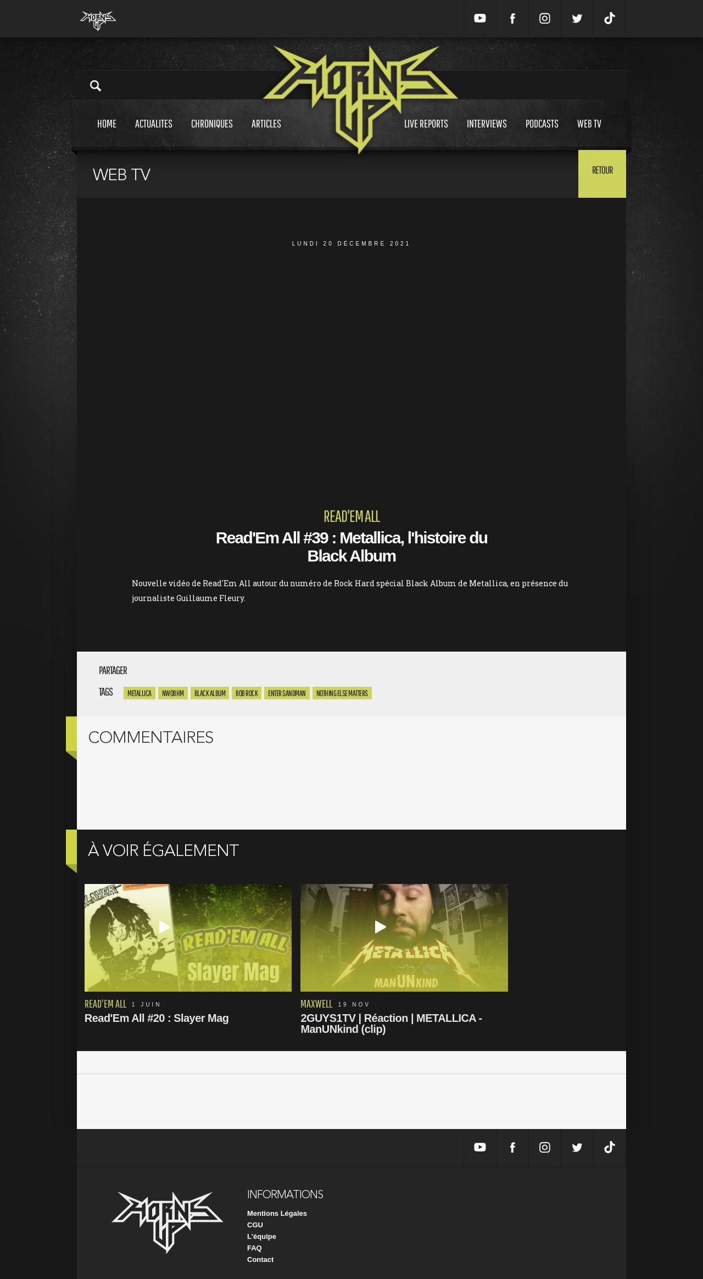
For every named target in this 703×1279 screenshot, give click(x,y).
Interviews (486, 134)
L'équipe (261, 1228)
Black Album (210, 693)
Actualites (154, 134)
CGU (255, 1217)
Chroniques (212, 134)
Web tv (589, 134)
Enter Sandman (287, 693)
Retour (599, 173)
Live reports (426, 134)
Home (107, 134)
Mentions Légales (277, 1205)
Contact (260, 1251)
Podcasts (542, 134)
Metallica (139, 693)
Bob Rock (247, 693)
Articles (266, 134)
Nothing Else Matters (342, 693)
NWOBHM (173, 693)
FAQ (254, 1240)
